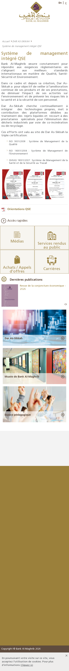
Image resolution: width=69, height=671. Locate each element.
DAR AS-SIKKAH (20, 41)
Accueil (6, 41)
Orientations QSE (19, 208)
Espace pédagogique (18, 414)
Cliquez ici (27, 665)
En (60, 2)
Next (66, 304)
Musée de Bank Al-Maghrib (22, 376)
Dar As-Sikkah (13, 338)
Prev (65, 304)
